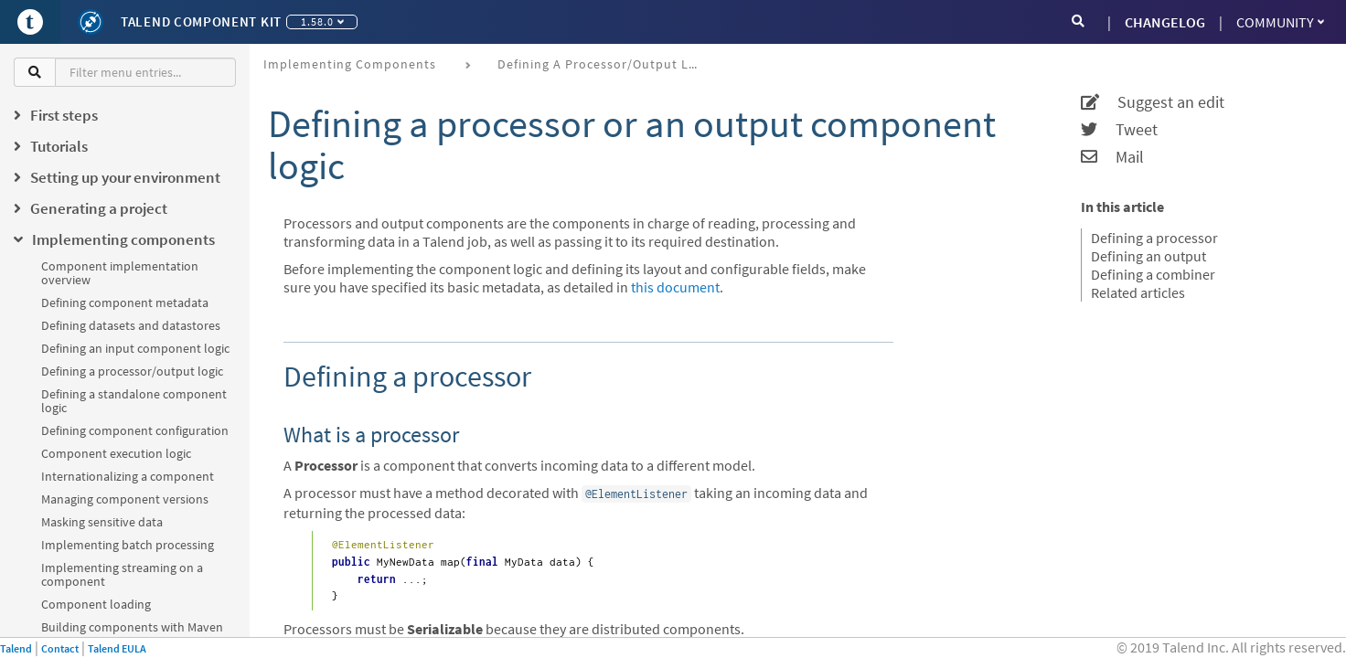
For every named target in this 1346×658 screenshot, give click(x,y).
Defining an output (1148, 256)
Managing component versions (124, 499)
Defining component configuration (135, 430)
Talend (16, 648)
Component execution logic (116, 453)
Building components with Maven (132, 627)
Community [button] (1280, 22)
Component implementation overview (119, 273)
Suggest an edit (1152, 102)
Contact (60, 648)
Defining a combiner (1153, 274)
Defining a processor (1154, 237)
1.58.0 (322, 21)
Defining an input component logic (135, 348)
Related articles (1138, 292)
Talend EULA (117, 648)
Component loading (96, 604)
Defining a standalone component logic (134, 401)
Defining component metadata (124, 302)
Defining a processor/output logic (132, 371)
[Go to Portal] (30, 22)
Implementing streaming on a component (122, 574)
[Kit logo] (90, 22)
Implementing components (349, 64)
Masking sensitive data (102, 522)
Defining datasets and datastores (130, 325)
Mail (1112, 157)
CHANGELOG (1165, 22)
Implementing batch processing (127, 544)
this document (675, 287)
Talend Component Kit (201, 21)
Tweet (1119, 130)
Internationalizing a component (127, 476)
